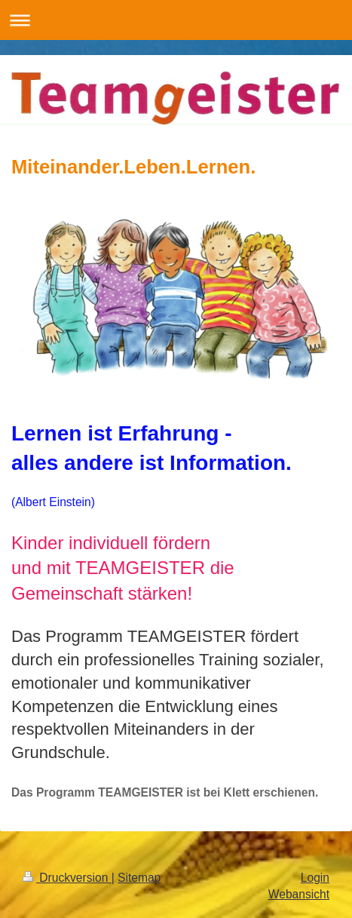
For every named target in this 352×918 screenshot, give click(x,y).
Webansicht (298, 894)
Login (315, 877)
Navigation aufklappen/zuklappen (176, 20)
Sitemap (139, 877)
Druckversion (67, 877)
